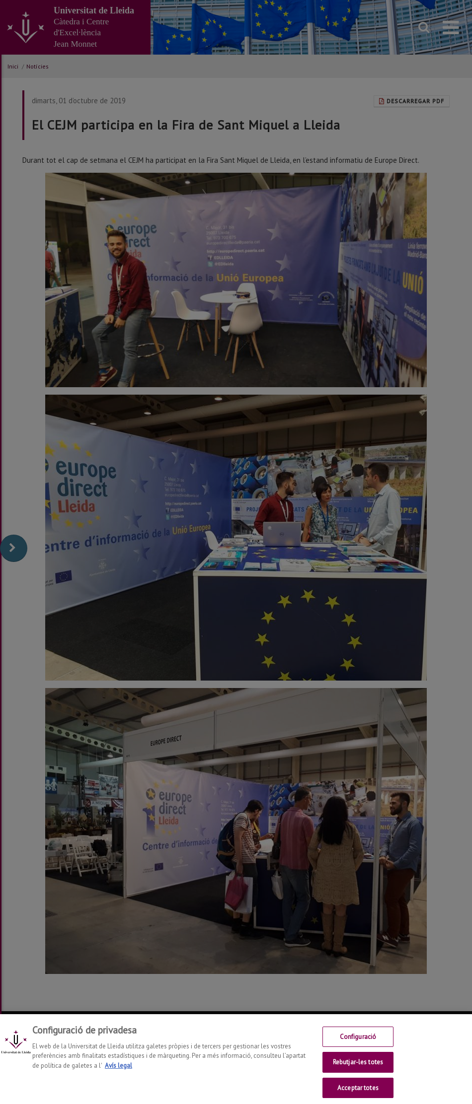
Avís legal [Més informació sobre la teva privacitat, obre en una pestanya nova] (118, 1070)
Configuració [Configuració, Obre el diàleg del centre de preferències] (358, 1041)
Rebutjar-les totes (358, 1067)
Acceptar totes (358, 1093)
